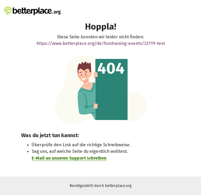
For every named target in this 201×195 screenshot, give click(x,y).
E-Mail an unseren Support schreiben (69, 157)
